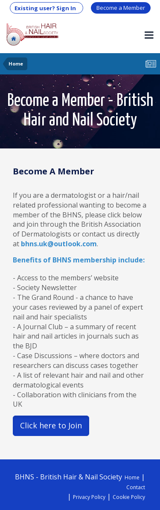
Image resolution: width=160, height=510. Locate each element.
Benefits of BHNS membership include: (79, 260)
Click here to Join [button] (51, 425)
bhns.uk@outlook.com (59, 243)
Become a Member (120, 7)
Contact (135, 487)
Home (132, 477)
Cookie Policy (129, 497)
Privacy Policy (89, 497)
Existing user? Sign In (47, 8)
